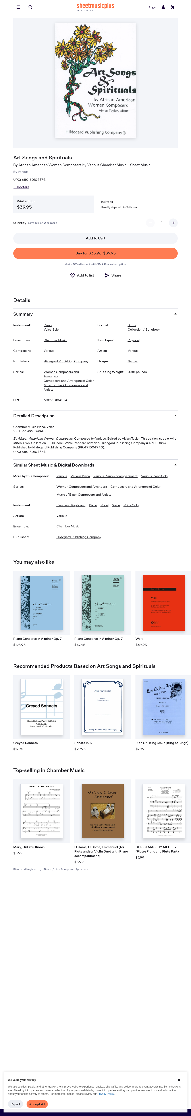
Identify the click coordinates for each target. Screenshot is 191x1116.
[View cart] (173, 7)
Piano (46, 869)
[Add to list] (82, 275)
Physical (133, 340)
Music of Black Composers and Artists (66, 387)
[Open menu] (18, 7)
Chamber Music (55, 340)
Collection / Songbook (144, 329)
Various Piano (80, 476)
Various (23, 171)
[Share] (112, 275)
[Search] (30, 7)
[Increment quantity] (173, 222)
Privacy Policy (105, 1093)
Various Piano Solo (154, 476)
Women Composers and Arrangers (61, 374)
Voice (116, 505)
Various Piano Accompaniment (115, 476)
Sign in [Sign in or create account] (157, 7)
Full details (21, 187)
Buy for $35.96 (95, 253)
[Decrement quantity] (150, 222)
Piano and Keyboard (25, 869)
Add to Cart (95, 238)
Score (132, 325)
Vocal (104, 505)
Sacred (133, 361)
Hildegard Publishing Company (66, 361)
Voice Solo (51, 329)
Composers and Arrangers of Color (69, 380)
